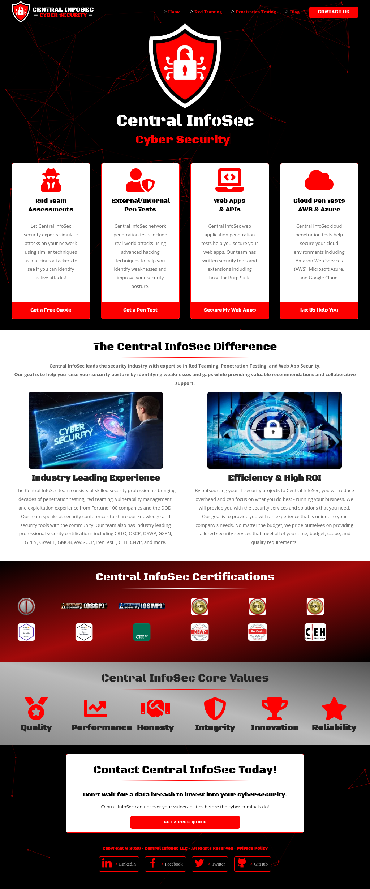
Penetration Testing (256, 11)
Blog (295, 11)
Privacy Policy (252, 848)
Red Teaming (208, 11)
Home (174, 11)
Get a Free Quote (185, 822)
